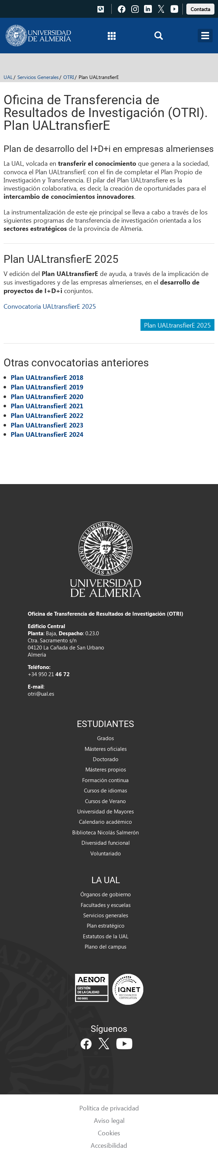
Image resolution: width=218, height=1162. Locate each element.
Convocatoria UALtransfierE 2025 (50, 306)
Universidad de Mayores (105, 811)
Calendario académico (105, 821)
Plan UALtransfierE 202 (45, 425)
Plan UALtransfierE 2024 (47, 434)
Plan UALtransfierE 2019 (47, 387)
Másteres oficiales (106, 748)
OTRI (68, 77)
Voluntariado (105, 853)
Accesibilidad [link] (109, 1145)
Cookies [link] (109, 1132)
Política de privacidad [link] (109, 1107)
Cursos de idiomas (105, 790)
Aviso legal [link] (109, 1120)
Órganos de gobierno (105, 894)
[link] (200, 8)
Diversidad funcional (105, 842)
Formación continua (105, 780)
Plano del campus (105, 946)
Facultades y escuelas (106, 904)
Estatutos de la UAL (105, 936)
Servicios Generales (38, 77)
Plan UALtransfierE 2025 (177, 324)
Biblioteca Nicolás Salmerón (105, 832)
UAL (8, 77)
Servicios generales (105, 915)
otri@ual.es (41, 693)
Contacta (200, 9)
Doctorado (105, 759)
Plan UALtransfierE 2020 (47, 396)
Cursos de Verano (105, 801)
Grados (105, 738)
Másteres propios (105, 769)
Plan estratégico (105, 925)
